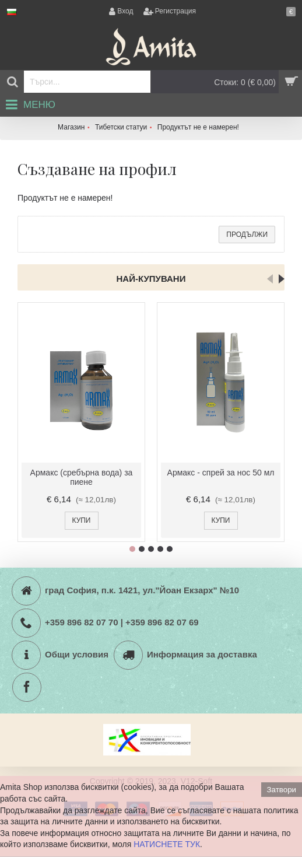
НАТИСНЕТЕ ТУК (167, 844)
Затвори (281, 789)
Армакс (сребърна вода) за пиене (81, 477)
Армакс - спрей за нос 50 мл (221, 472)
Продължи (247, 234)
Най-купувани (151, 279)
